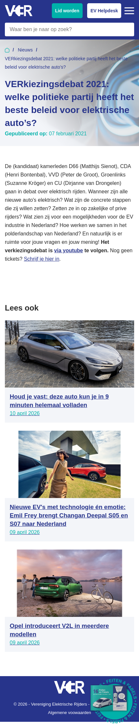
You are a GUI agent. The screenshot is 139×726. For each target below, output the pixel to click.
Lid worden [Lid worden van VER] (67, 10)
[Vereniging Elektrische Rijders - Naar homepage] (18, 11)
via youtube (68, 250)
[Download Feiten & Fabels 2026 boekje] (115, 702)
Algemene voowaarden (69, 712)
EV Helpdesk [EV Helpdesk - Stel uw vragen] (104, 10)
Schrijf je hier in (41, 259)
